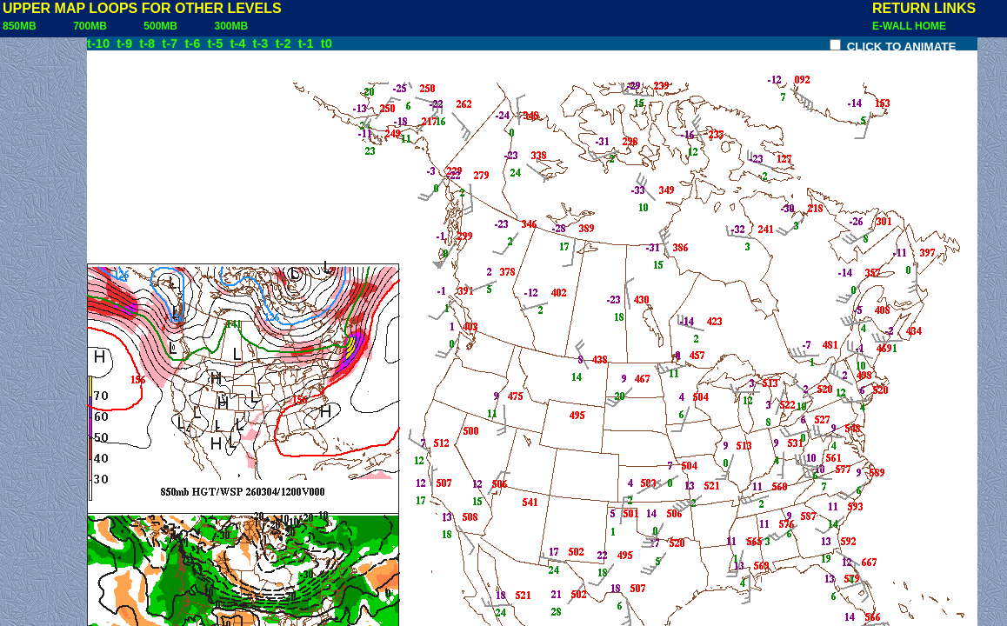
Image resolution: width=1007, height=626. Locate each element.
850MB (25, 26)
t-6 (193, 43)
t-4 (240, 43)
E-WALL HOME (909, 26)
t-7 (171, 43)
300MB (236, 26)
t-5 (216, 43)
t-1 (307, 43)
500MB (166, 26)
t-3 (262, 43)
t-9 (126, 43)
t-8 (148, 43)
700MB (95, 26)
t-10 (100, 43)
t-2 (285, 43)
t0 (326, 43)
